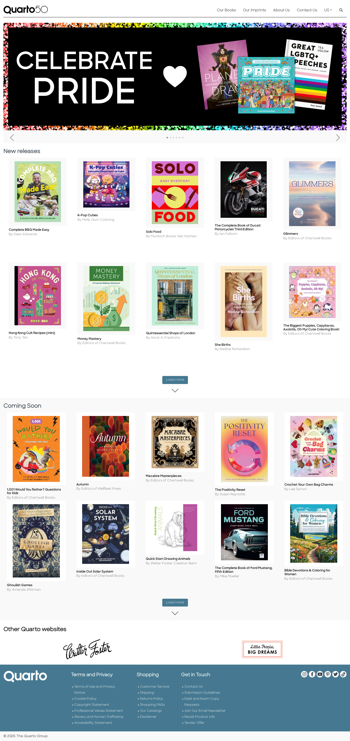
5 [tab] (179, 137)
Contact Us (307, 10)
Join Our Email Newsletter (205, 710)
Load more (177, 377)
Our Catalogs (151, 710)
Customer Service (154, 686)
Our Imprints (254, 10)
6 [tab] (182, 137)
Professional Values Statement (98, 710)
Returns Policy (151, 698)
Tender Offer (194, 722)
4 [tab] (176, 137)
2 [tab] (170, 137)
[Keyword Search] (341, 10)
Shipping (147, 692)
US (326, 10)
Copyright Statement (91, 704)
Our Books (226, 10)
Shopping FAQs (152, 704)
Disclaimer (148, 716)
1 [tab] (167, 137)
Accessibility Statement (93, 722)
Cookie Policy (85, 698)
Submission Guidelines (202, 692)
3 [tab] (173, 137)
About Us (281, 10)
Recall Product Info (199, 716)
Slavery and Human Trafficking (98, 716)
